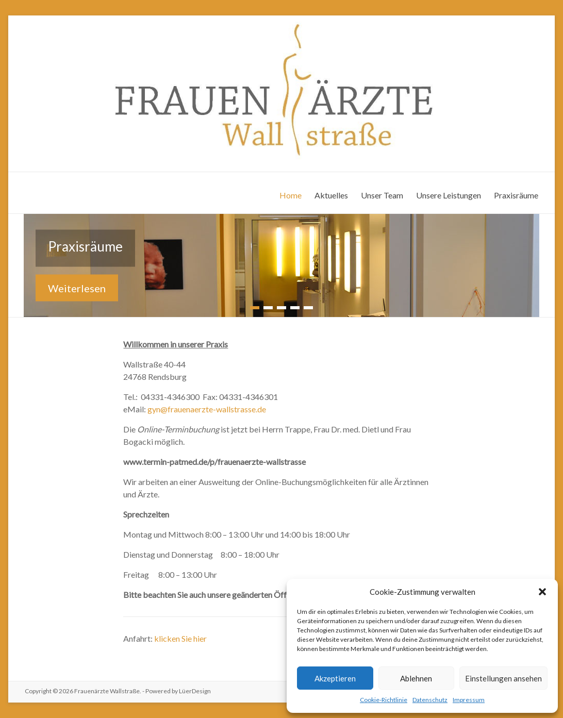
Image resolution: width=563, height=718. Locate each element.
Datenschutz (430, 700)
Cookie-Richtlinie (383, 700)
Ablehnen (416, 678)
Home (290, 195)
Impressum (469, 700)
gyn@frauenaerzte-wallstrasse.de (206, 409)
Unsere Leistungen (448, 195)
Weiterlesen (77, 287)
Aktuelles (331, 195)
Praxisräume (516, 195)
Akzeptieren (335, 678)
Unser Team (382, 195)
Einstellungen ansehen (503, 678)
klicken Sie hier (180, 638)
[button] (542, 592)
